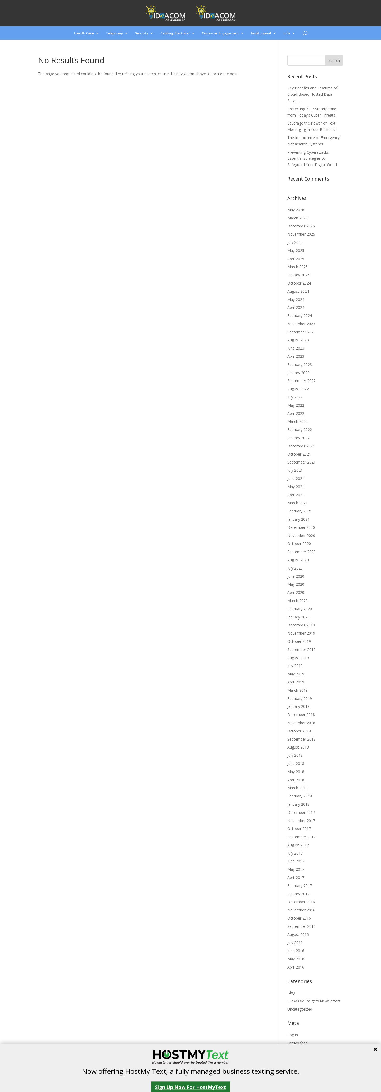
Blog (291, 992)
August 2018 (298, 747)
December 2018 (301, 714)
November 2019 (301, 633)
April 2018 (295, 779)
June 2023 (295, 348)
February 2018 (299, 796)
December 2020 (301, 527)
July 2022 (295, 397)
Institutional (261, 33)
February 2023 (299, 364)
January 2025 (298, 274)
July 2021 (295, 470)
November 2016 (301, 909)
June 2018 (295, 763)
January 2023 (298, 372)
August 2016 (298, 934)
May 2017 (295, 869)
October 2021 (299, 454)
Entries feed (297, 1042)
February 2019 (299, 698)
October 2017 (299, 828)
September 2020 (301, 551)
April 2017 (295, 877)
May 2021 (295, 486)
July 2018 (295, 755)
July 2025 (295, 242)
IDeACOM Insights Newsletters (314, 1000)
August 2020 (298, 559)
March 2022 (297, 421)
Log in (292, 1034)
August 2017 (298, 844)
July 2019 (295, 665)
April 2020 (295, 592)
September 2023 (301, 331)
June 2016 (295, 950)
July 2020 (295, 568)
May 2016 (295, 958)
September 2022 (301, 380)
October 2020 (299, 543)
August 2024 (298, 291)
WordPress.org (300, 1059)
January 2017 (298, 893)
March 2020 (297, 600)
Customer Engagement (220, 33)
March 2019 (297, 690)
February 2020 (299, 608)
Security (141, 33)
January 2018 (298, 804)
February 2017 (299, 885)
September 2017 (301, 836)
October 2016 (299, 918)
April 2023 (295, 356)
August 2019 (298, 657)
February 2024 (299, 315)
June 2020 (295, 576)
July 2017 (295, 853)
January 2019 (298, 706)
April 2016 (295, 967)
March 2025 (297, 266)
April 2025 (295, 258)
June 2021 (295, 478)
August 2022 (298, 388)
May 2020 (295, 584)
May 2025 (295, 250)
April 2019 (295, 682)
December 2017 (301, 812)
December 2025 (301, 225)
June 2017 (295, 861)
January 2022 (298, 437)
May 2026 (295, 209)
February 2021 (299, 510)
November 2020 (301, 535)
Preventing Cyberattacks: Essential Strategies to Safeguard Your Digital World (312, 158)
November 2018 (301, 722)
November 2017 (301, 820)
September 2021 (301, 462)
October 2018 (299, 730)
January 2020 (298, 617)
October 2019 (299, 641)
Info (286, 33)
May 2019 (295, 673)
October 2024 (299, 283)
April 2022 (295, 413)
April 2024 (295, 307)
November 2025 (301, 234)
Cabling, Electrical (175, 33)
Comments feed (301, 1050)
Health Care (84, 33)
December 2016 (301, 901)
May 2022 (295, 405)
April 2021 (295, 494)
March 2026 (297, 218)
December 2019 (301, 624)
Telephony (114, 33)
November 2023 (301, 323)
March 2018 (297, 787)
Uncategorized (299, 1009)
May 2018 (295, 771)
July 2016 (295, 942)
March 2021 (297, 502)
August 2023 (298, 339)
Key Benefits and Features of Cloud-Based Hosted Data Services (312, 94)
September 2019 (301, 649)
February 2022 (299, 429)
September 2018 (301, 739)
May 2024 (295, 299)
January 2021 (298, 519)
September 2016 (301, 926)
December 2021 (301, 445)
